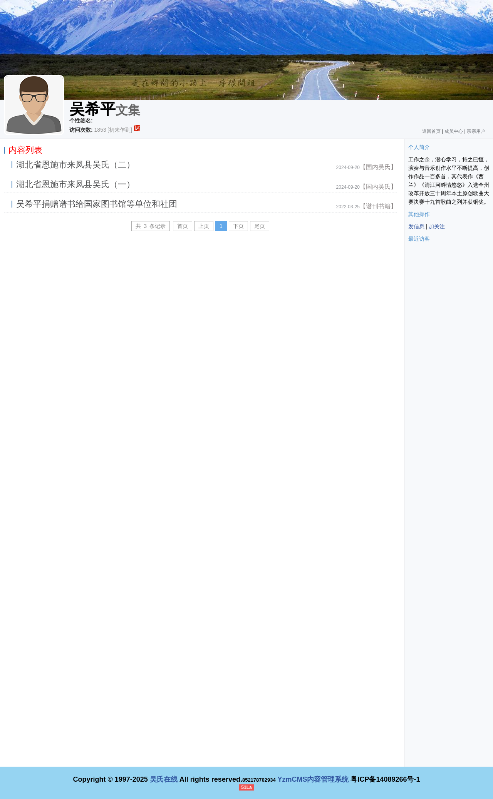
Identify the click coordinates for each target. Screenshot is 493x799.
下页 (238, 226)
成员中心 (453, 131)
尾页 (259, 226)
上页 (203, 226)
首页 (182, 226)
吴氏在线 (164, 779)
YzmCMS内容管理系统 (313, 779)
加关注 (437, 226)
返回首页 (431, 131)
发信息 (416, 226)
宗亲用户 (476, 131)
